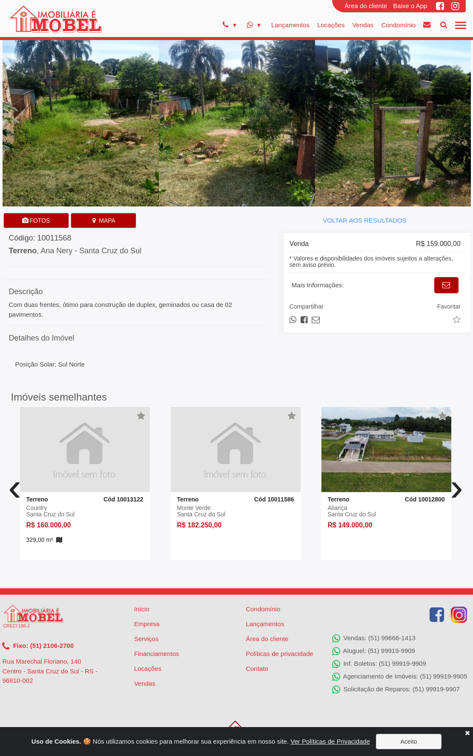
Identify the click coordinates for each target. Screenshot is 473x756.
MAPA (103, 220)
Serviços (146, 638)
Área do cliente (365, 5)
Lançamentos (290, 25)
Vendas (362, 25)
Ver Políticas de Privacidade (330, 741)
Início (141, 609)
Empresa (147, 623)
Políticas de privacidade (279, 653)
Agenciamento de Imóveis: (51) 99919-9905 (399, 677)
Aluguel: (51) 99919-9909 (373, 651)
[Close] (467, 733)
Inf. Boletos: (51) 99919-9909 (379, 664)
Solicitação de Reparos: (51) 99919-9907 (396, 689)
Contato (257, 668)
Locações (330, 25)
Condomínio (398, 25)
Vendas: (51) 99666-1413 (373, 638)
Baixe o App (410, 5)
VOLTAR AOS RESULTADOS (364, 220)
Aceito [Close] (409, 741)
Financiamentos (156, 653)
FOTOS (36, 220)
